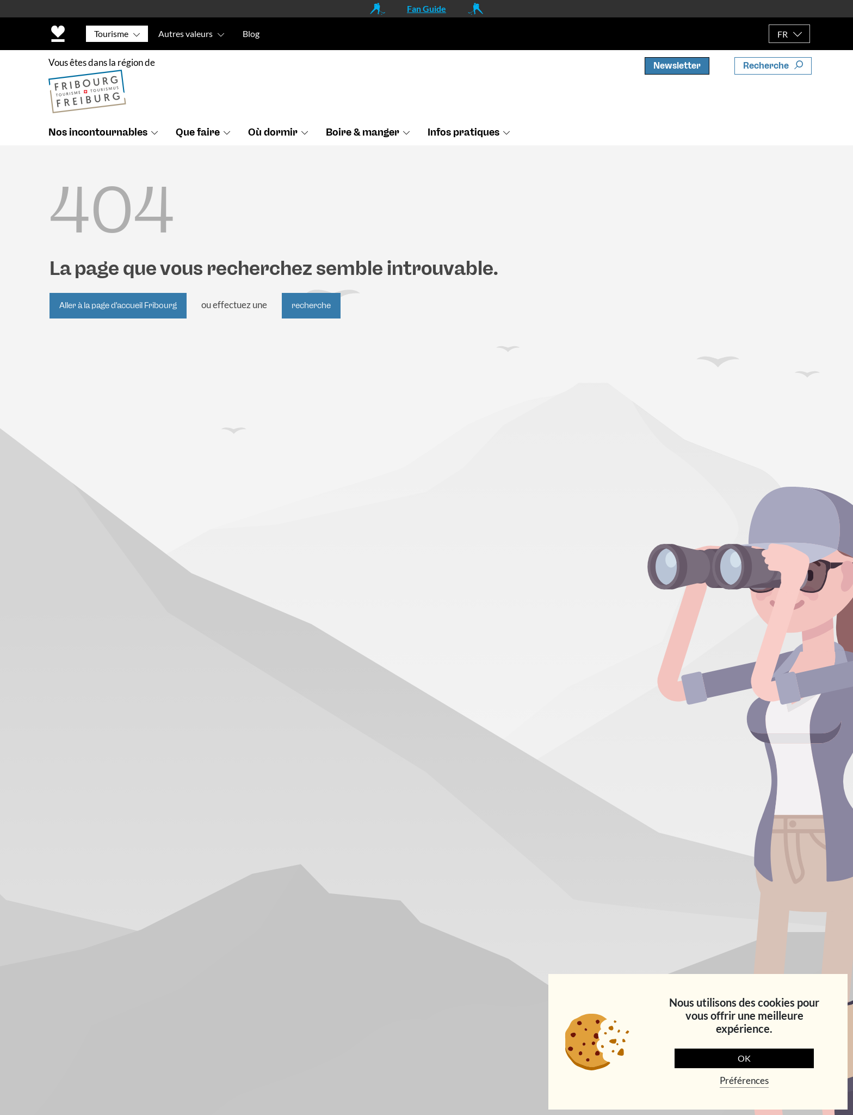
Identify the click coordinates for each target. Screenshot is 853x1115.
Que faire (198, 132)
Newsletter (677, 65)
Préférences (744, 1080)
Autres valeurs (185, 33)
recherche (311, 305)
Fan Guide (426, 8)
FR (782, 34)
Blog (251, 33)
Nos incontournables (97, 132)
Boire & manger (362, 132)
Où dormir (273, 132)
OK (744, 1058)
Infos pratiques (463, 132)
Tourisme (111, 33)
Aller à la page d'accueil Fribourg (118, 305)
